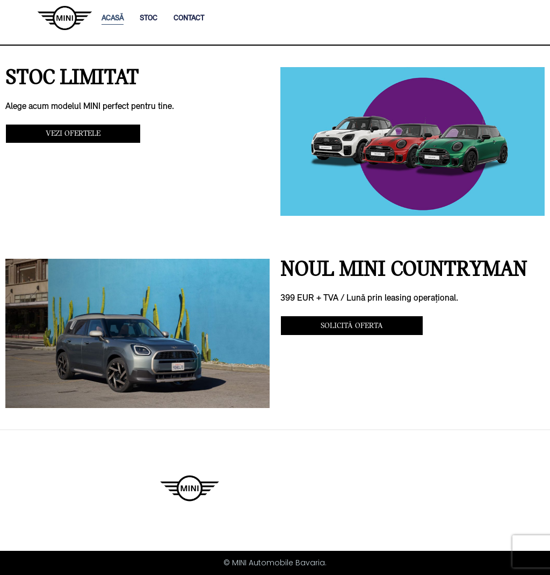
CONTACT (188, 18)
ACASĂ (113, 18)
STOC (148, 18)
